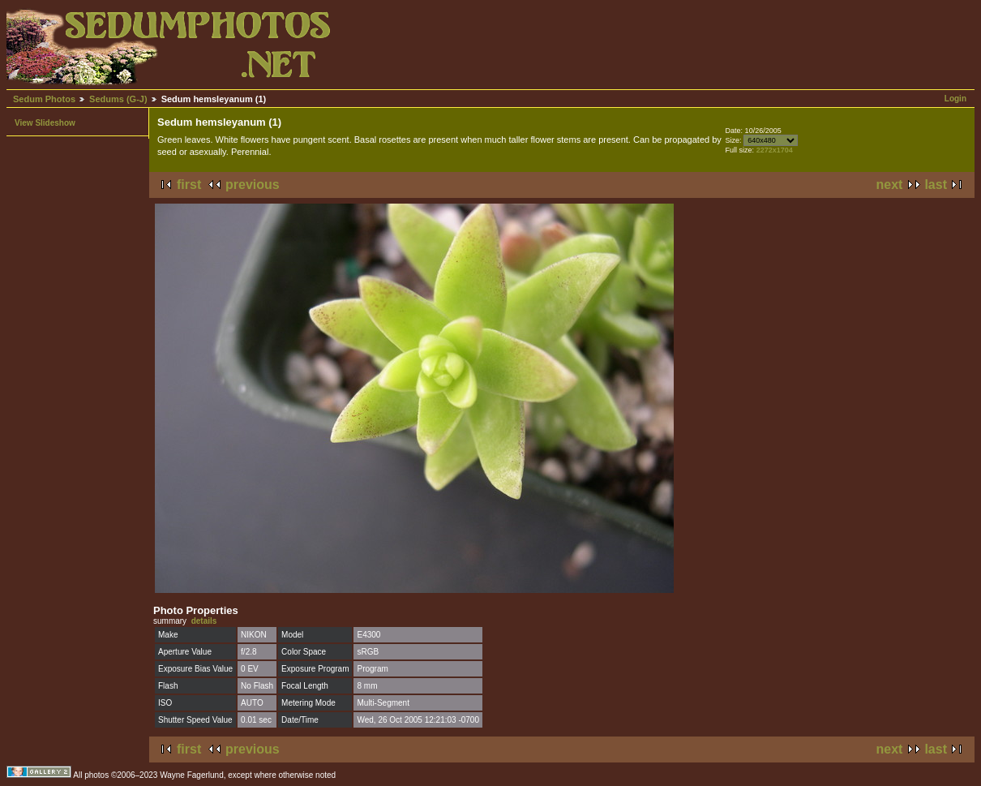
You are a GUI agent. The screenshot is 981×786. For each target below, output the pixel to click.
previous (252, 184)
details (204, 620)
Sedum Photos (44, 99)
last (935, 184)
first (189, 184)
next (889, 184)
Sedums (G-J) (118, 99)
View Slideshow (45, 122)
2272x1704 (774, 150)
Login (955, 98)
